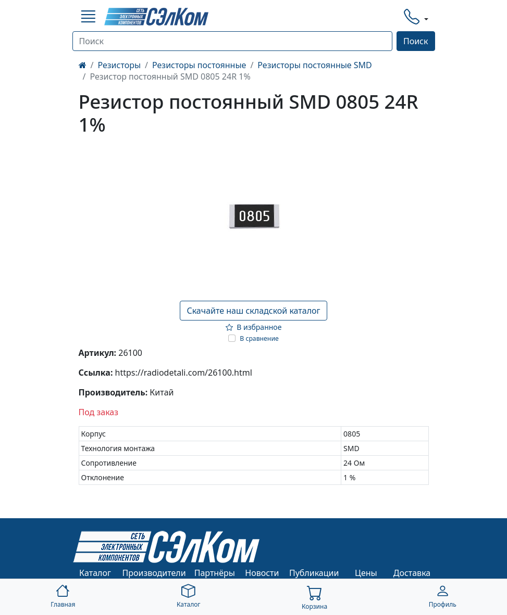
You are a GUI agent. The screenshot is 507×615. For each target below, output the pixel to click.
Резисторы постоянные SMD (314, 65)
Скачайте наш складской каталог (253, 310)
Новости (262, 573)
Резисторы (119, 65)
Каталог (95, 573)
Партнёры (214, 573)
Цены (366, 573)
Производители (154, 573)
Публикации (314, 573)
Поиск (415, 41)
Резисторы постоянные (199, 65)
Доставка (412, 573)
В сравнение (259, 338)
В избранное (254, 327)
